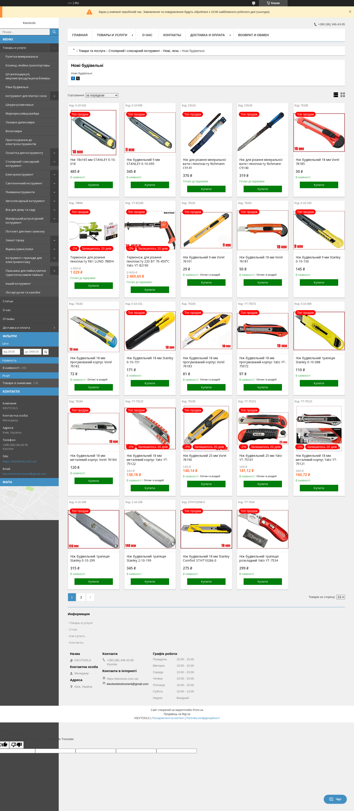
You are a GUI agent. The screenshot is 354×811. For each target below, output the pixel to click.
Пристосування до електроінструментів (21, 142)
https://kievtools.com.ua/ (20, 461)
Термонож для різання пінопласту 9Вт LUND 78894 (92, 259)
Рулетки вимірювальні (22, 56)
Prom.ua (198, 710)
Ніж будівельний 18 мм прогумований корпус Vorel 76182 (91, 362)
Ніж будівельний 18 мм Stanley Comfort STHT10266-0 (206, 558)
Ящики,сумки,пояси (19, 249)
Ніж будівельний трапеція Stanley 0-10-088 (315, 360)
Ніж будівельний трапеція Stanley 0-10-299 (89, 558)
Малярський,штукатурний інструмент (24, 220)
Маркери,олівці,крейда (22, 113)
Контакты (172, 35)
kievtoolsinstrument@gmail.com (24, 474)
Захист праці (15, 240)
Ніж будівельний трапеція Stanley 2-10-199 (146, 558)
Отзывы (8, 319)
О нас (7, 310)
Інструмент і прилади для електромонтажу (24, 260)
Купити (93, 185)
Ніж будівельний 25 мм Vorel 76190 (204, 458)
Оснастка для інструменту (24, 153)
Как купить (77, 636)
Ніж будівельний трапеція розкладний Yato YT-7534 (259, 558)
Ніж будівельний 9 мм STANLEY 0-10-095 (143, 162)
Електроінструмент (19, 174)
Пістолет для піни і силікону (25, 231)
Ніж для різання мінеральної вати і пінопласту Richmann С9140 (261, 164)
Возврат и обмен (253, 35)
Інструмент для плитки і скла (26, 96)
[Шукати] (54, 31)
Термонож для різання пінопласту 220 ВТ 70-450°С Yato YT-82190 (148, 261)
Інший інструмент (18, 283)
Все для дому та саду (20, 210)
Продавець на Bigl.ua (177, 714)
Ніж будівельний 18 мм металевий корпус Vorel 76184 (93, 458)
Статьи (8, 301)
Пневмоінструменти (20, 192)
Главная (80, 35)
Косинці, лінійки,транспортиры (28, 65)
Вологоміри (14, 131)
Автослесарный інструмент (25, 201)
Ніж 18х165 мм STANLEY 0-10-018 (93, 162)
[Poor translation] (16, 745)
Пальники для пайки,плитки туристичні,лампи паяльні (26, 273)
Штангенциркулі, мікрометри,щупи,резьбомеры (28, 76)
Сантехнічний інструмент (24, 183)
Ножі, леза (171, 51)
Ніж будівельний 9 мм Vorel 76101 (203, 259)
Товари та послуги (92, 51)
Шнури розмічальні (20, 105)
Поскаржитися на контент (168, 718)
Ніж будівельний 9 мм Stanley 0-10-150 (318, 259)
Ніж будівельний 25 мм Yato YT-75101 (260, 458)
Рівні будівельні (17, 87)
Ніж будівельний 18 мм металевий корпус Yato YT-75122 (147, 460)
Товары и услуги (14, 48)
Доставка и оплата (16, 328)
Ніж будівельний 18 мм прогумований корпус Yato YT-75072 (262, 362)
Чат (335, 799)
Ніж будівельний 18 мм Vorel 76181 (261, 259)
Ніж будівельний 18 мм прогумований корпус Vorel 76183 (203, 362)
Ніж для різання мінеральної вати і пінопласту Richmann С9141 (204, 164)
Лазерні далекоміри (20, 122)
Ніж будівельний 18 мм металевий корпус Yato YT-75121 (316, 460)
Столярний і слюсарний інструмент (22, 163)
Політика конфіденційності (203, 718)
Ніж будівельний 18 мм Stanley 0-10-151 (150, 360)
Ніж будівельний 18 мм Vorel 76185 (317, 162)
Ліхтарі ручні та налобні (23, 292)
